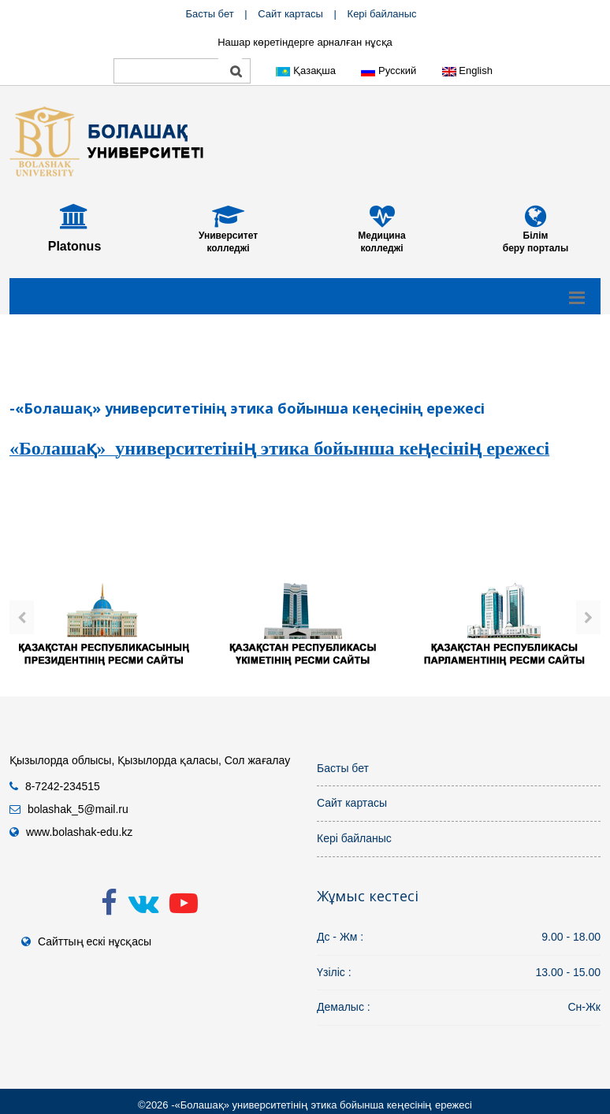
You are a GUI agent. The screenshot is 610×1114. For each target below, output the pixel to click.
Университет (228, 235)
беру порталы (535, 248)
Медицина (381, 235)
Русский (388, 70)
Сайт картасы (290, 14)
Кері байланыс (382, 14)
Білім (536, 235)
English (467, 70)
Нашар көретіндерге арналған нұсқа (305, 42)
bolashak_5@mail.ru (78, 809)
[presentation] (21, 617)
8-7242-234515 (62, 786)
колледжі (227, 248)
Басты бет (209, 14)
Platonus (75, 246)
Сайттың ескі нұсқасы (94, 941)
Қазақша (306, 70)
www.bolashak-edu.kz (79, 832)
